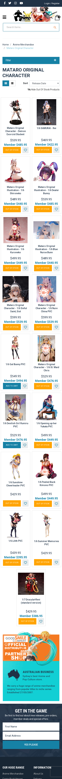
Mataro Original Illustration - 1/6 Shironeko (15, 190)
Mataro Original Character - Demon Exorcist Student (15, 131)
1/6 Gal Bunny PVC (15, 364)
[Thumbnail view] (5, 83)
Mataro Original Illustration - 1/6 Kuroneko (15, 249)
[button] (25, 150)
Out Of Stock (12, 150)
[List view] (12, 83)
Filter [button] (31, 60)
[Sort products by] (44, 83)
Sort (25, 83)
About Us (38, 773)
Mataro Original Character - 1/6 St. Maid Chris (46, 367)
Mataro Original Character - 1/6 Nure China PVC (47, 308)
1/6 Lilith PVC (15, 541)
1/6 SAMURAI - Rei (46, 128)
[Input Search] (27, 27)
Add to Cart (12, 386)
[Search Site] (55, 27)
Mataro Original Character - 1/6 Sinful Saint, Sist (15, 308)
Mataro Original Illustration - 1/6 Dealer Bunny (46, 190)
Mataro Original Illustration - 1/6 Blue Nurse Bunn (46, 249)
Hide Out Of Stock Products (44, 89)
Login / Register (52, 3)
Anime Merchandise (12, 773)
